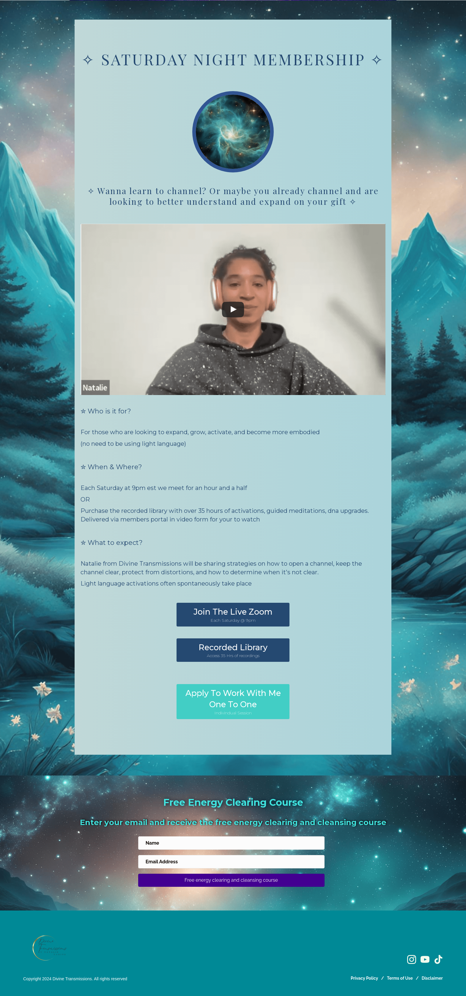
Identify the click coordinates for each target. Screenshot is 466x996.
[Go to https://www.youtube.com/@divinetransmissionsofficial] (425, 960)
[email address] (231, 861)
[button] (233, 615)
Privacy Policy (364, 978)
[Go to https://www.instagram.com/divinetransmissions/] (411, 960)
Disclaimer (432, 978)
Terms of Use (400, 978)
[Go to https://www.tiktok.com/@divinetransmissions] (438, 959)
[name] (231, 843)
